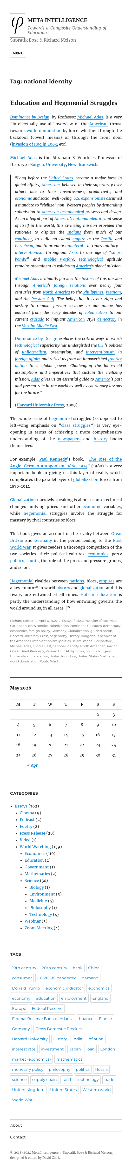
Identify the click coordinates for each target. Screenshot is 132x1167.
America (61, 218)
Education (34, 860)
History (73, 636)
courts (32, 560)
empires (106, 581)
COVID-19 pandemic (56, 978)
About (16, 1125)
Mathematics (37, 873)
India (77, 1039)
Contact (18, 1137)
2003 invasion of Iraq (92, 621)
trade (109, 1079)
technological (72, 211)
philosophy (59, 1069)
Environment (42, 894)
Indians (74, 232)
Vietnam (113, 292)
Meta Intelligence (57, 20)
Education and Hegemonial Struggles (63, 102)
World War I (49, 661)
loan (90, 1049)
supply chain (44, 1079)
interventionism (29, 252)
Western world (96, 1089)
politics (17, 560)
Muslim (28, 325)
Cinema (27, 812)
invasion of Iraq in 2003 (34, 144)
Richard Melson (22, 621)
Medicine (38, 900)
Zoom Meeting (39, 927)
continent (23, 238)
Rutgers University (48, 164)
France (105, 1018)
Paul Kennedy (53, 459)
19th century (24, 968)
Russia (101, 1069)
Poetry (26, 826)
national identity (88, 218)
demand (90, 978)
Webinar (33, 921)
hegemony (58, 636)
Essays (67, 621)
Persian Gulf (42, 298)
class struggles (76, 425)
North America (56, 292)
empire (79, 238)
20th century (54, 968)
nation (21, 365)
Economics (35, 853)
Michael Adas (90, 117)
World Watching (35, 846)
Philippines (93, 292)
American (98, 123)
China (93, 968)
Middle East (46, 325)
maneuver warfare (97, 641)
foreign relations (70, 285)
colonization (96, 312)
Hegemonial (21, 581)
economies (98, 553)
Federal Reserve (47, 1008)
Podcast (27, 819)
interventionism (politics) (52, 641)
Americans (50, 184)
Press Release (32, 833)
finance (86, 1018)
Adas (35, 379)
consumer (22, 978)
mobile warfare (59, 259)
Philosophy (40, 907)
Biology (36, 887)
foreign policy (39, 631)
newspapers (69, 438)
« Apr (32, 765)
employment (74, 998)
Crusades (94, 626)
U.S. (76, 198)
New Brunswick (82, 164)
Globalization (23, 499)
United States (61, 178)
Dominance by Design (29, 117)
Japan (75, 1049)
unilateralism (34, 352)
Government (37, 867)
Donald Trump (26, 988)
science (19, 1079)
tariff (66, 1079)
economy (21, 998)
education (106, 594)
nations (76, 581)
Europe (19, 1008)
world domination (44, 130)
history (88, 278)
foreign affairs (27, 358)
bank (78, 968)
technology (88, 1079)
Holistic (87, 594)
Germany (43, 540)
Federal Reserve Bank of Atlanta (42, 1018)
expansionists (93, 198)
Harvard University (30, 1039)
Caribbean (24, 245)
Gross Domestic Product (58, 1029)
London (107, 1049)
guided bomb (101, 631)
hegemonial (60, 418)
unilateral (74, 245)
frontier (115, 358)
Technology (40, 914)
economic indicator (64, 988)
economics (18, 631)
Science (32, 880)
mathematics (69, 1059)
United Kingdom (63, 656)
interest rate (24, 1049)
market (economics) (31, 1059)
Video (25, 839)
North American (93, 646)
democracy (106, 319)
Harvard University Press (40, 405)
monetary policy (27, 1069)
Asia (73, 252)
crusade (37, 319)
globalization (86, 479)
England (100, 998)
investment (52, 1049)
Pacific (107, 238)
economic (23, 198)
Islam (77, 641)
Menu (18, 53)
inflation (96, 1039)
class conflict (38, 626)
